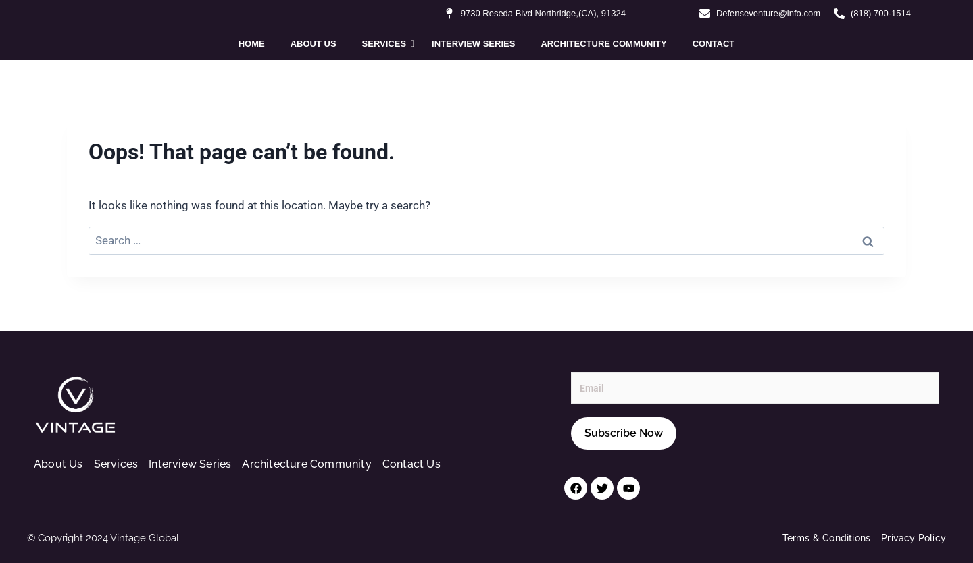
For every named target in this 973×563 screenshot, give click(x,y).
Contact (714, 43)
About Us (313, 43)
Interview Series (473, 43)
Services (387, 43)
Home (252, 43)
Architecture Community (603, 43)
